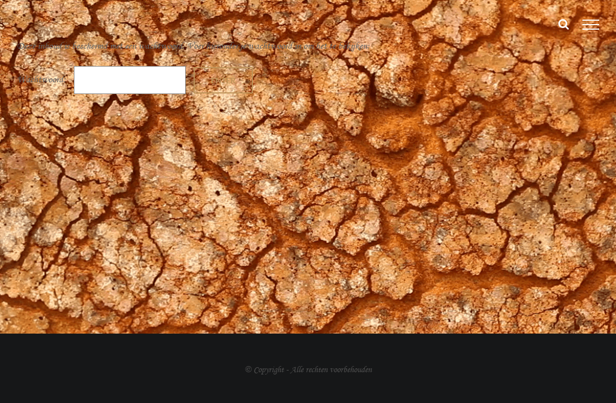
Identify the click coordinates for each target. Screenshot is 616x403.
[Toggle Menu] (591, 25)
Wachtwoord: (101, 79)
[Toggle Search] (563, 24)
